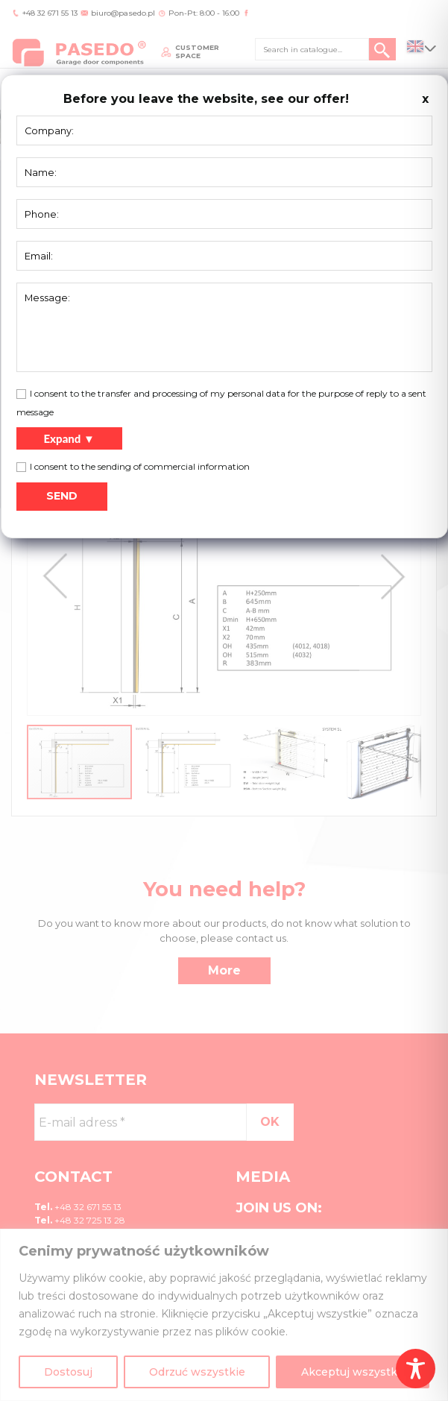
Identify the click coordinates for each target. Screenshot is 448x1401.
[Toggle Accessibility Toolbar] (415, 1368)
